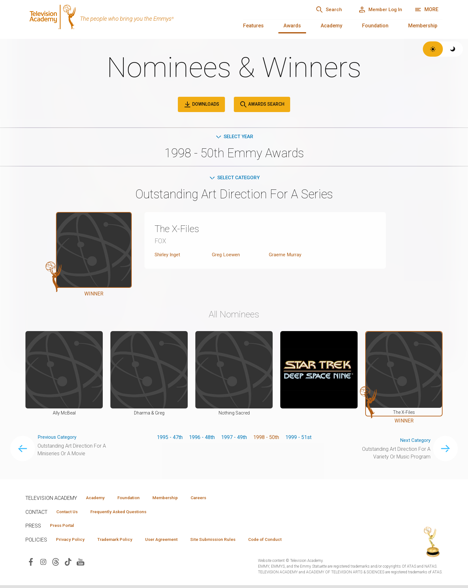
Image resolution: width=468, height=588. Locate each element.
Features (253, 26)
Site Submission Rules (226, 541)
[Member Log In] (378, 9)
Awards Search (262, 104)
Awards (292, 26)
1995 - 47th (170, 438)
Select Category (234, 178)
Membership (422, 26)
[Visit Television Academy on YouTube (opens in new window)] (80, 564)
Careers (210, 498)
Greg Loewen (226, 256)
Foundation (375, 26)
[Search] (322, 9)
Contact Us (69, 513)
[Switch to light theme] (433, 49)
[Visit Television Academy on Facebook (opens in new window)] (30, 564)
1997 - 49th (234, 438)
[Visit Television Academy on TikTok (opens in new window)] (68, 564)
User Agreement (171, 541)
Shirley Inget (169, 256)
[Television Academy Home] (127, 19)
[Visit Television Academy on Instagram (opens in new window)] (43, 564)
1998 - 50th (266, 438)
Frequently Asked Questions (124, 513)
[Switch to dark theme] (453, 49)
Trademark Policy (120, 541)
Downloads (201, 104)
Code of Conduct (282, 541)
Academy (331, 26)
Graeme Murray (286, 256)
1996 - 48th (202, 438)
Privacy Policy (72, 541)
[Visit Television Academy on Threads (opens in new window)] (55, 564)
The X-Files (179, 230)
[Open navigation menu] (426, 9)
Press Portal (64, 527)
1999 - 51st (298, 438)
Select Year (234, 137)
